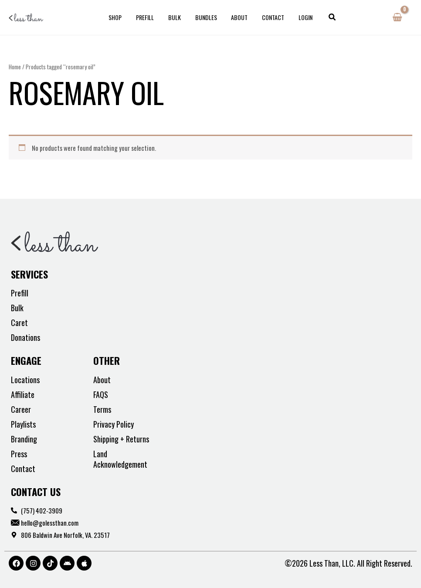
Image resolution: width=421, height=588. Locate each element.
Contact (269, 17)
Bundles (206, 17)
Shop (121, 17)
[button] (325, 17)
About (237, 17)
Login (299, 17)
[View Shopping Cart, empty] (397, 17)
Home (15, 66)
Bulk (176, 17)
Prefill (149, 17)
